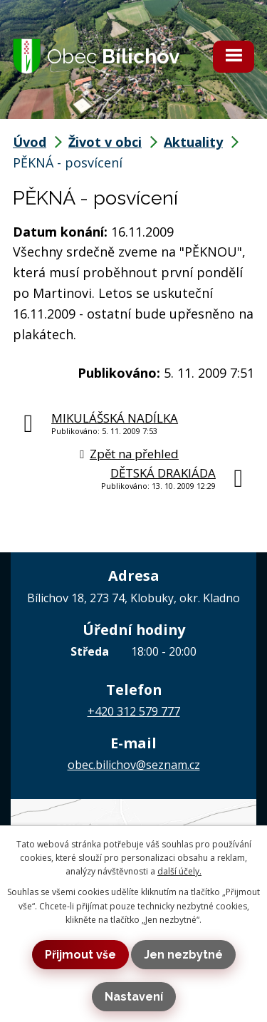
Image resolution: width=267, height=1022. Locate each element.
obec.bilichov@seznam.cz (134, 765)
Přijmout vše (80, 954)
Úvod (29, 141)
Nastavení (134, 996)
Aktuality (193, 141)
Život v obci (105, 141)
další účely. (179, 871)
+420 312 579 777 (134, 711)
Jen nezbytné (183, 954)
